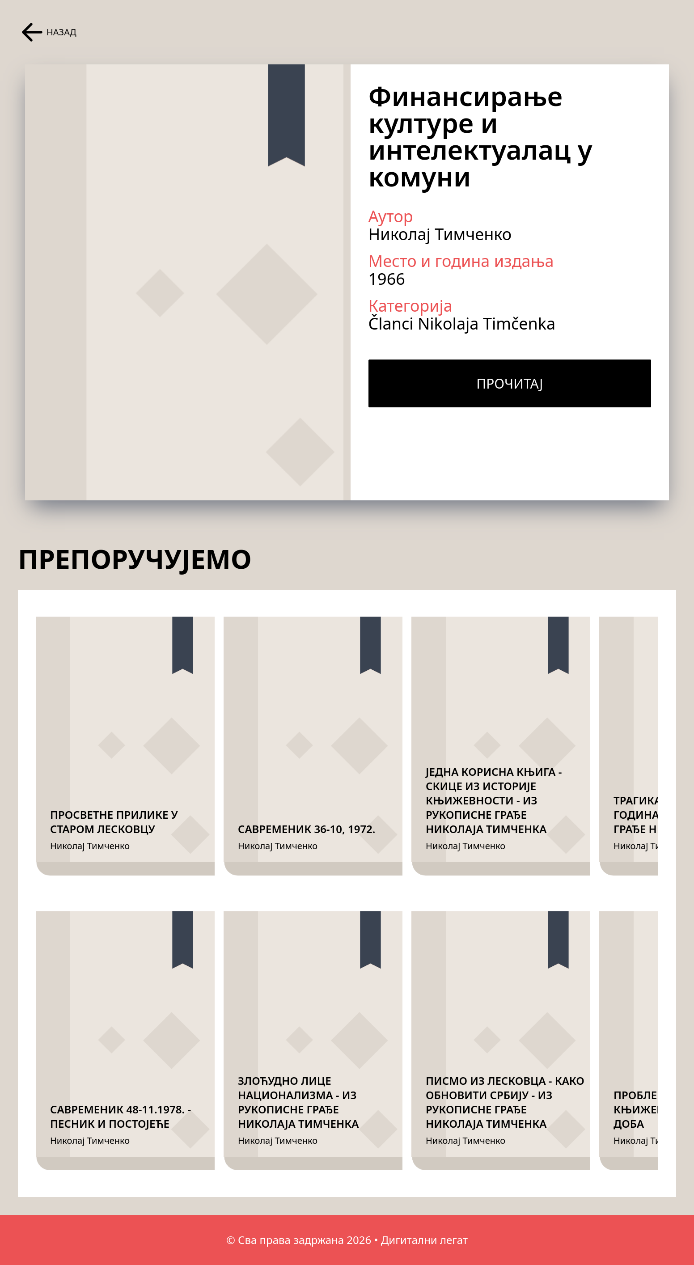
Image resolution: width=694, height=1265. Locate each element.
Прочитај (509, 383)
